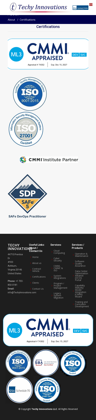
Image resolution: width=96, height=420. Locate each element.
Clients (35, 283)
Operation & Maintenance (81, 255)
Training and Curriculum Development (82, 304)
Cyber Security (58, 259)
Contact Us (38, 289)
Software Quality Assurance (80, 263)
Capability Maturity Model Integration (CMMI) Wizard (80, 291)
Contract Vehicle (36, 270)
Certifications (48, 27)
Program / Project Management (60, 285)
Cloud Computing (59, 252)
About (11, 19)
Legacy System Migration (58, 295)
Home (35, 257)
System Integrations (60, 277)
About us (36, 263)
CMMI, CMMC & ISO (58, 268)
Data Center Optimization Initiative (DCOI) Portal (81, 275)
